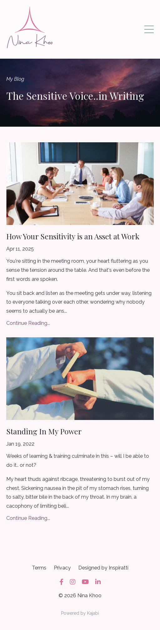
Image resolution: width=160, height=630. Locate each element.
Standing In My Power (44, 431)
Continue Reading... (28, 323)
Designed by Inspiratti (103, 568)
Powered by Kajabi (80, 613)
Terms (39, 568)
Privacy (62, 568)
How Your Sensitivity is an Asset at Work (72, 236)
